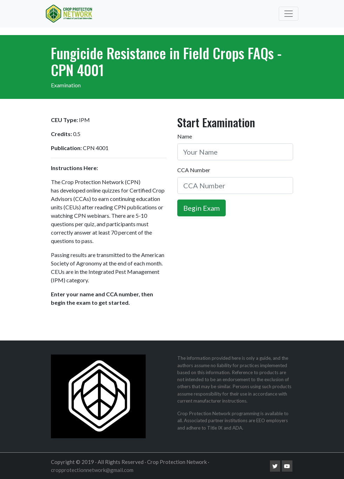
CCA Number (193, 170)
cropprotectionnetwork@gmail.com (92, 470)
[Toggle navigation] (288, 14)
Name (184, 136)
